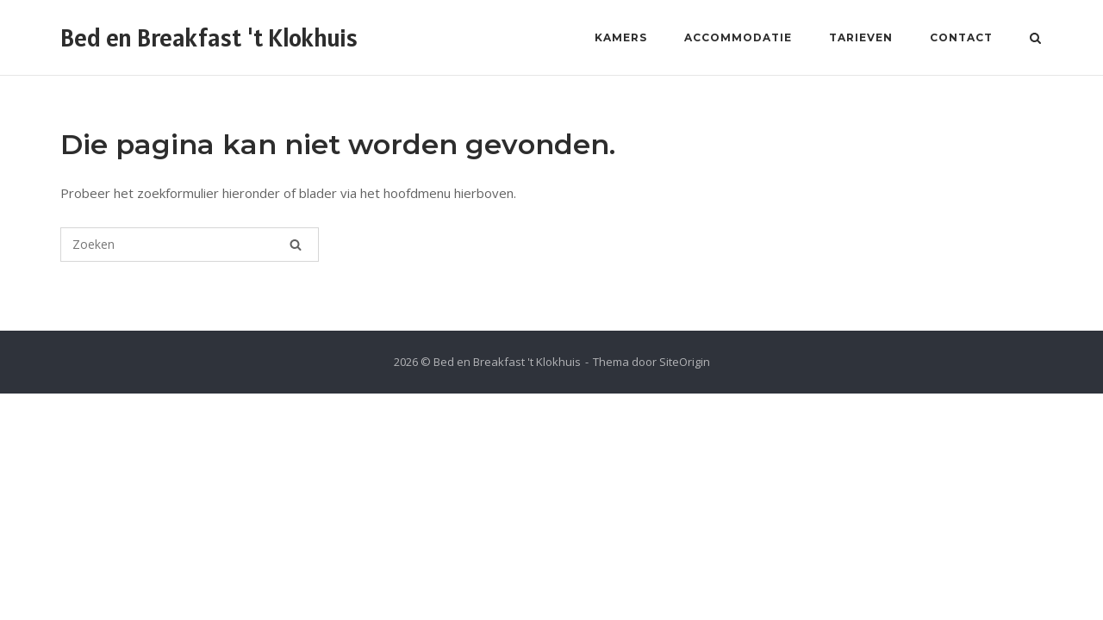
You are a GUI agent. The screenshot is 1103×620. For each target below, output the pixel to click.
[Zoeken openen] (1035, 39)
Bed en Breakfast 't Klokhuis (209, 37)
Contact (961, 37)
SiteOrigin (684, 361)
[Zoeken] (295, 244)
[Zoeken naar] (189, 244)
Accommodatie (738, 37)
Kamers (621, 37)
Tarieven (861, 37)
